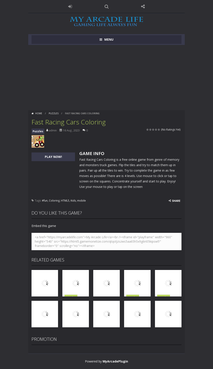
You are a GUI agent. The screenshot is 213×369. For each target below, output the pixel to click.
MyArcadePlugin (115, 361)
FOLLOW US (143, 6)
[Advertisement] (106, 77)
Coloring (54, 200)
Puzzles (53, 113)
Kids (73, 200)
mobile (81, 200)
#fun (45, 200)
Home (39, 113)
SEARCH (106, 6)
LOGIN (70, 6)
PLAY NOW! (53, 157)
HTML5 (65, 200)
